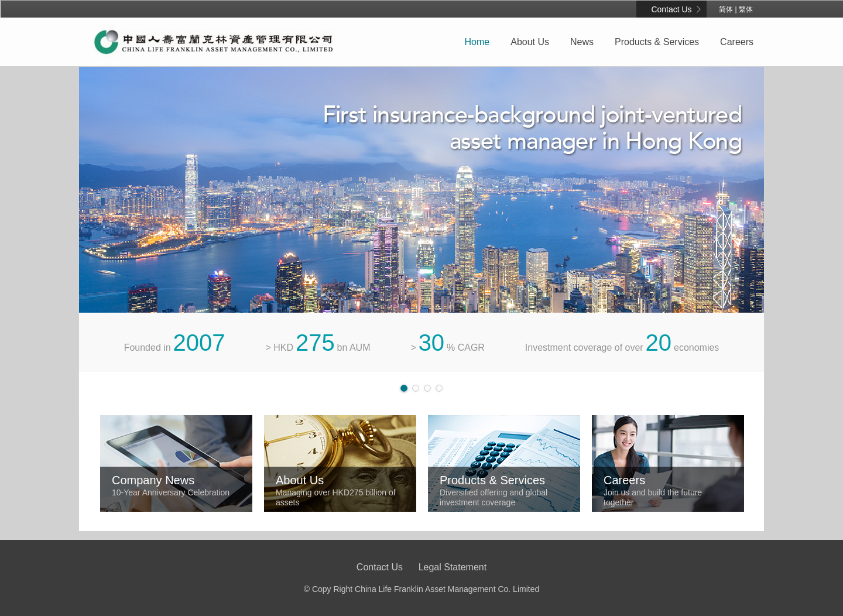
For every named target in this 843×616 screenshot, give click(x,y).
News (582, 42)
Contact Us (671, 9)
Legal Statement (453, 567)
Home (477, 42)
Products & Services (657, 42)
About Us (529, 42)
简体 (726, 9)
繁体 (746, 9)
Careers (736, 42)
